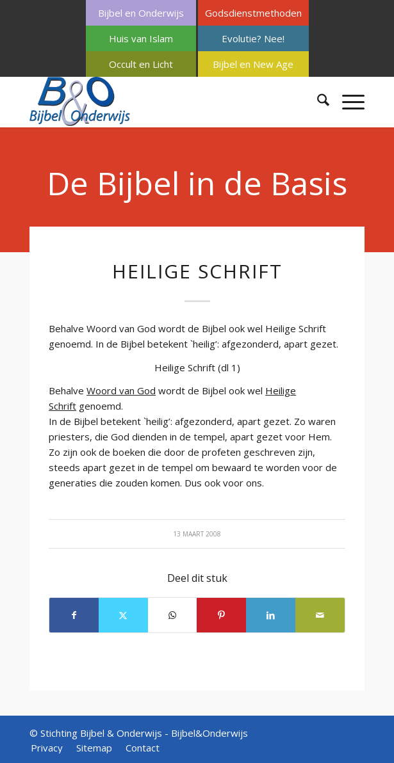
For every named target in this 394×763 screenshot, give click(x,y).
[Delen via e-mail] (320, 615)
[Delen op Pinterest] (221, 615)
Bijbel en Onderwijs (141, 12)
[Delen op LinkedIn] (270, 615)
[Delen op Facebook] (74, 615)
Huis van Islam (141, 38)
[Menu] (347, 101)
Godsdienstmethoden (253, 12)
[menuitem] (141, 13)
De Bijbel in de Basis (197, 183)
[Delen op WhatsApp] (172, 615)
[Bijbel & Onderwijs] (163, 101)
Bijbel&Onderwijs (209, 733)
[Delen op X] (123, 615)
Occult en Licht (141, 64)
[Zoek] (316, 101)
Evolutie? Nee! (253, 38)
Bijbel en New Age (253, 64)
